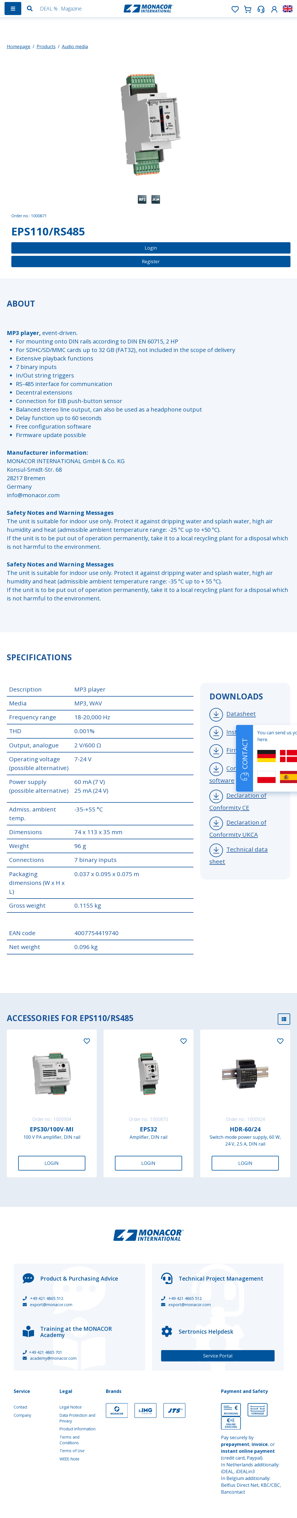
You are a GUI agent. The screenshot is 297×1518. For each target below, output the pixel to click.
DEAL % (49, 8)
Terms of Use (72, 1450)
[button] (274, 8)
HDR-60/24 (245, 1129)
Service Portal (217, 1356)
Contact (20, 1407)
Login (151, 248)
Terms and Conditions (69, 1439)
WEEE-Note (69, 1459)
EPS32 (148, 1129)
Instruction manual (253, 732)
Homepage (18, 46)
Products (46, 46)
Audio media (75, 46)
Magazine (71, 8)
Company (22, 1415)
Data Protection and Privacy (77, 1418)
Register (151, 261)
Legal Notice (71, 1407)
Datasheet (241, 714)
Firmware (239, 750)
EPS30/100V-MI (51, 1129)
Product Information (78, 1428)
